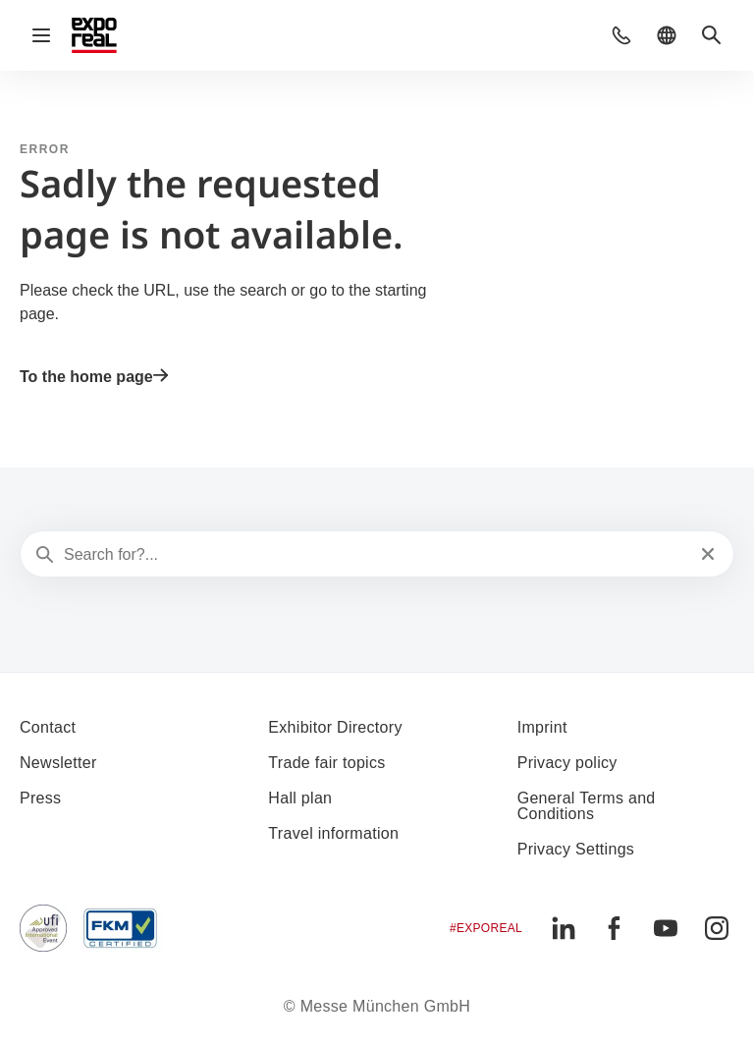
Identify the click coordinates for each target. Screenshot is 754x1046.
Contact (48, 727)
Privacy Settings (576, 849)
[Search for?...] (375, 555)
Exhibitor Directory (335, 727)
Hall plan (300, 798)
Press (40, 798)
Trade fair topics (326, 762)
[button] (621, 35)
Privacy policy (567, 762)
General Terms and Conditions (586, 806)
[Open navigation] (41, 35)
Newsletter (58, 762)
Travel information (333, 833)
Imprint (542, 727)
